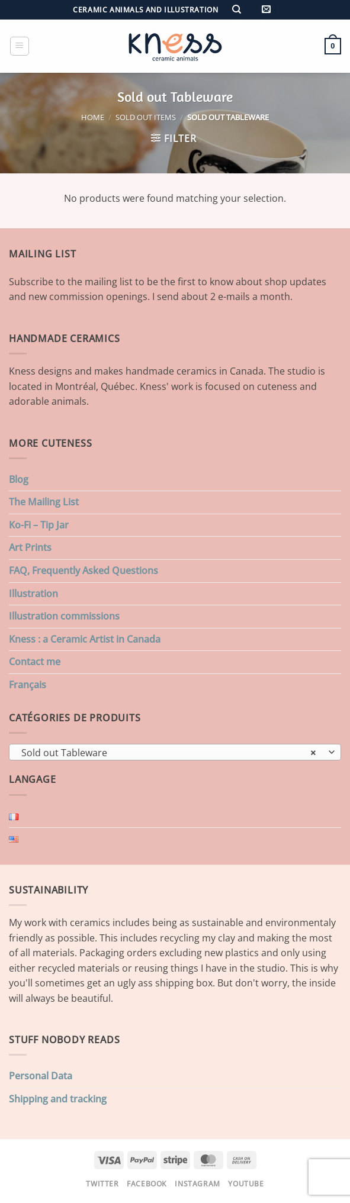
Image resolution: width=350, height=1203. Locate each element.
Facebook (147, 1184)
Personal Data (40, 1075)
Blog (18, 479)
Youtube (246, 1184)
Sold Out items (145, 117)
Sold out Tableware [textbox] (168, 752)
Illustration (33, 593)
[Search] (236, 10)
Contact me (34, 661)
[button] (266, 10)
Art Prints (30, 547)
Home (92, 117)
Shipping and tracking (58, 1098)
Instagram (197, 1184)
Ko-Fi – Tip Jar (39, 524)
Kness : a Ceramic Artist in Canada (84, 639)
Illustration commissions (64, 616)
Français (27, 684)
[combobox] (175, 752)
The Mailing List (44, 501)
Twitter (102, 1184)
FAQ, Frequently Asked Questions (83, 570)
